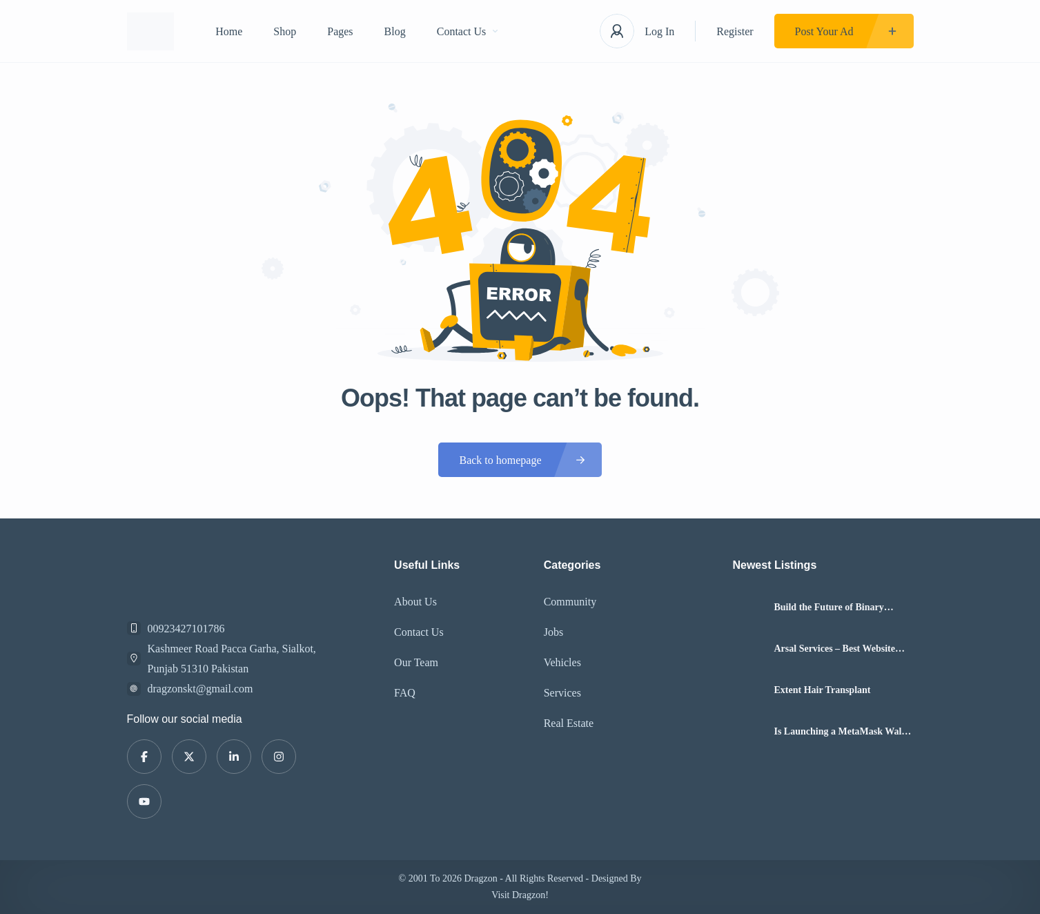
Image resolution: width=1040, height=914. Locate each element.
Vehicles (562, 662)
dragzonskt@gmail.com (200, 688)
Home (228, 31)
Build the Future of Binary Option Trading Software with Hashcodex (836, 607)
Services (562, 693)
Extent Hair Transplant (822, 690)
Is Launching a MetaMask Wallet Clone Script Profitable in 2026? (843, 732)
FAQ (404, 693)
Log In (659, 31)
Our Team (416, 662)
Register (734, 31)
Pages (340, 31)
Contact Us (467, 31)
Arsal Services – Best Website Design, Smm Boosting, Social (835, 649)
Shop (284, 31)
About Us (415, 601)
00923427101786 (186, 628)
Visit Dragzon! (520, 895)
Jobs (553, 632)
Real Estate (568, 723)
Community (570, 601)
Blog (395, 31)
